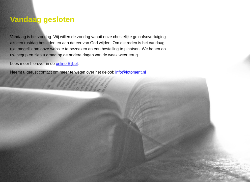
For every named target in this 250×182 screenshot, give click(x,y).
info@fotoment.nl (130, 72)
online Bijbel (66, 63)
